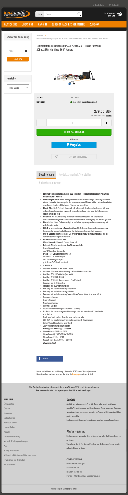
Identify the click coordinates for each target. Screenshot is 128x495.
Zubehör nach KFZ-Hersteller (68, 24)
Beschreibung (46, 176)
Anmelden (18, 61)
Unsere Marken (9, 429)
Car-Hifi (42, 24)
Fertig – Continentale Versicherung (83, 478)
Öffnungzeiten (9, 405)
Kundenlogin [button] (98, 5)
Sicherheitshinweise (50, 184)
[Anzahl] (74, 124)
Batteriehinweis (9, 466)
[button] (41, 124)
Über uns (7, 410)
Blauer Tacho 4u (74, 474)
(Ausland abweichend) (89, 103)
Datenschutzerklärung (12, 438)
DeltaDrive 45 (72, 470)
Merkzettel (114, 5)
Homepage (76, 376)
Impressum (8, 415)
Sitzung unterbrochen (11, 452)
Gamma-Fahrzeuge (75, 465)
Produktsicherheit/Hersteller (75, 176)
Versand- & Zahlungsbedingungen (16, 443)
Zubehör (94, 24)
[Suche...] (39, 14)
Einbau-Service (9, 419)
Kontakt (7, 433)
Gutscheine (10, 24)
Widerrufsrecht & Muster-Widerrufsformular (20, 457)
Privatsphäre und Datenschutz (14, 461)
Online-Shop (55, 490)
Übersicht (27, 24)
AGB (5, 447)
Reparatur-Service (10, 424)
